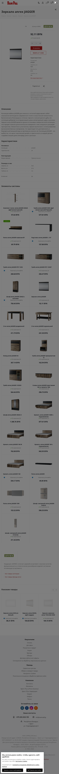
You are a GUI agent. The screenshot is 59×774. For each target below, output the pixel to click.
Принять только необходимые (12, 770)
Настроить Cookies (21, 761)
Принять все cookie (34, 770)
